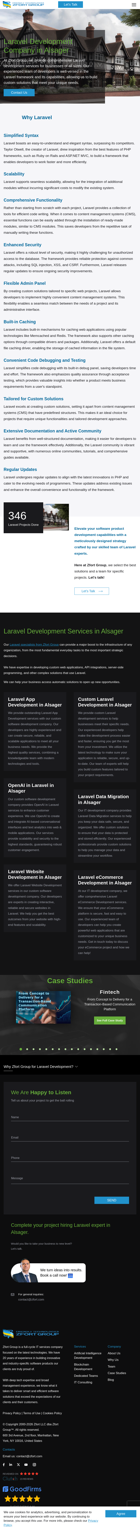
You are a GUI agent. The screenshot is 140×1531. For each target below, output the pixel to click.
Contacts (9, 1449)
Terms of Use (31, 1413)
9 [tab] (72, 1049)
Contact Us (19, 92)
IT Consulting (83, 1382)
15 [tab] (110, 1049)
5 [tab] (46, 1049)
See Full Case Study (110, 1020)
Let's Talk (70, 4)
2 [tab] (27, 1049)
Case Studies (117, 1373)
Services (80, 1346)
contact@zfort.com (31, 1299)
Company (114, 1346)
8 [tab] (65, 1049)
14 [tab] (104, 1049)
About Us (114, 1353)
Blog (111, 1380)
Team (111, 1366)
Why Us (113, 1360)
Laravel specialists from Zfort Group (34, 644)
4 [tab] (40, 1049)
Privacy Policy (12, 1413)
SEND (111, 1200)
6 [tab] (53, 1049)
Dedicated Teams (86, 1376)
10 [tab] (78, 1049)
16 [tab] (116, 1049)
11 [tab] (84, 1049)
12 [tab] (91, 1049)
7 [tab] (59, 1049)
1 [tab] (21, 1049)
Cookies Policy (52, 1413)
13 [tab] (97, 1049)
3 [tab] (33, 1049)
